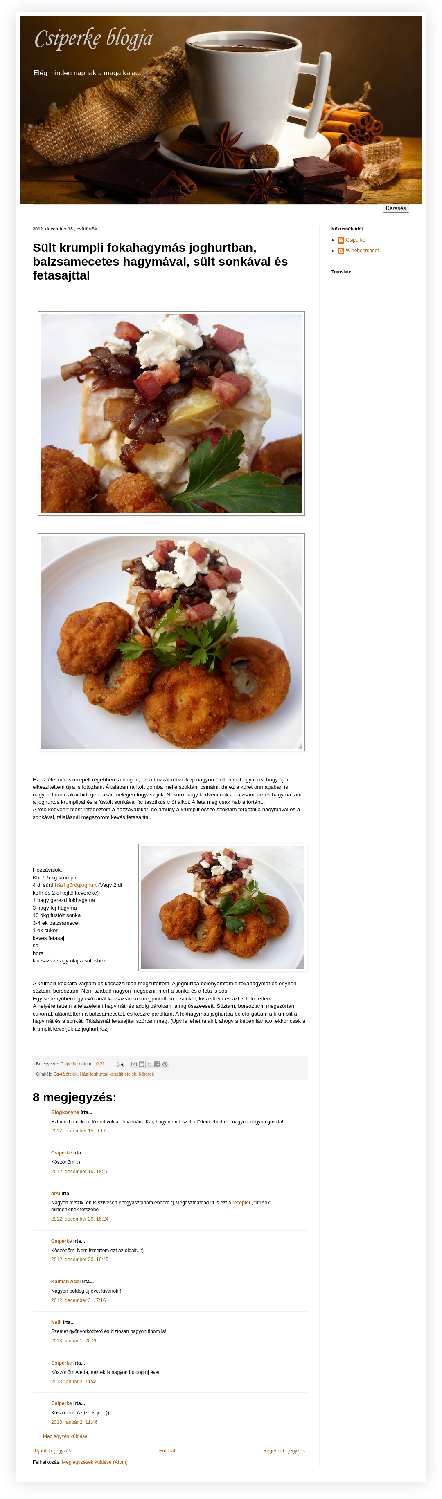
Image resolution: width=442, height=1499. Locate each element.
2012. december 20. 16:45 (79, 1259)
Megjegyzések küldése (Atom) (95, 1462)
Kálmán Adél (66, 1281)
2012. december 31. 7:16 (78, 1300)
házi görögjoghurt (76, 885)
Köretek (146, 1074)
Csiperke (61, 1153)
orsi (55, 1194)
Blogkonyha (65, 1112)
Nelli (56, 1322)
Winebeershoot (362, 250)
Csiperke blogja (92, 38)
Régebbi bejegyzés (284, 1451)
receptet (242, 1203)
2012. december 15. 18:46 (79, 1172)
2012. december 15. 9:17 (78, 1131)
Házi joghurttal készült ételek (108, 1074)
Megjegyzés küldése (65, 1436)
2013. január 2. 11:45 (74, 1382)
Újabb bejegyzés (53, 1451)
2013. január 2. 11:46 (74, 1422)
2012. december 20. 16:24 (79, 1219)
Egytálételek (66, 1074)
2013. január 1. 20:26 (74, 1341)
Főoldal (167, 1451)
